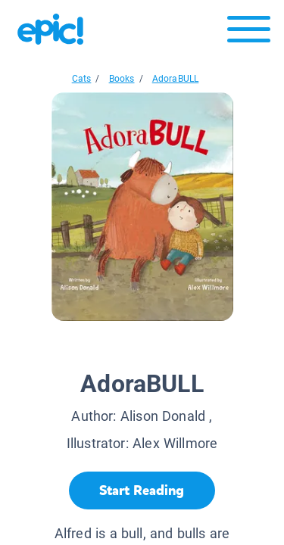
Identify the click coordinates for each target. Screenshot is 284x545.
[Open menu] (249, 33)
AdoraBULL (175, 78)
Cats (82, 78)
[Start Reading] (142, 490)
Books (122, 78)
